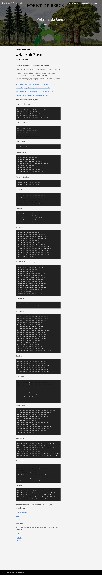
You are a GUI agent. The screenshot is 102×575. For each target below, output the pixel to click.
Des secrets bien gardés (81, 3)
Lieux (18, 533)
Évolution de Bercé (21, 512)
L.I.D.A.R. (19, 519)
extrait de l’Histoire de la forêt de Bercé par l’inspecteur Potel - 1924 (35, 91)
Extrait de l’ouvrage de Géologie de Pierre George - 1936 (32, 95)
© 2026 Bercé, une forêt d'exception (13, 572)
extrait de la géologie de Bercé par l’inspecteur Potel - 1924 (33, 88)
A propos (70, 3)
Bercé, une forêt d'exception (13, 3)
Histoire (19, 540)
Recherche (94, 3)
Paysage (19, 537)
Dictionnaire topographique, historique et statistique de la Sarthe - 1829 (36, 84)
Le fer (17, 516)
